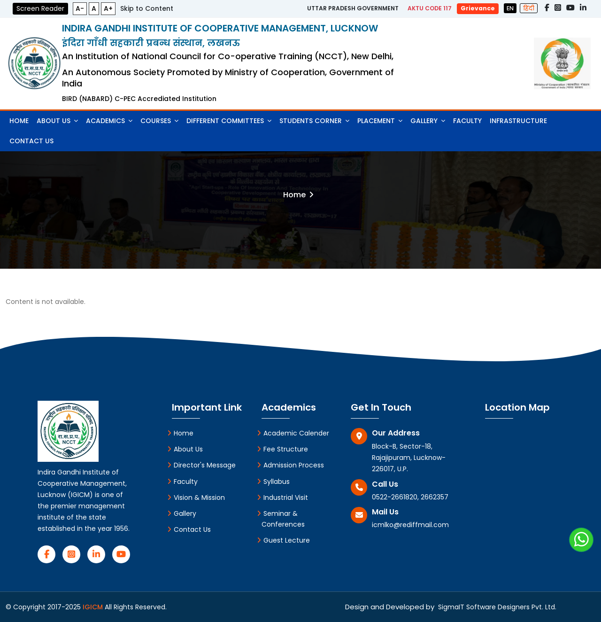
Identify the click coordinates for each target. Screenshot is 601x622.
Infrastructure (518, 120)
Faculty (467, 120)
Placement (379, 120)
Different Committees (228, 120)
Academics (109, 120)
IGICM (94, 607)
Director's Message (201, 465)
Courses (159, 120)
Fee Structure (282, 449)
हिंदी (528, 8)
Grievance (478, 8)
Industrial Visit (282, 497)
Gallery (427, 120)
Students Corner (314, 120)
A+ (108, 8)
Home (19, 120)
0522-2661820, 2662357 (410, 497)
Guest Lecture (283, 540)
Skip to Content (146, 8)
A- (80, 8)
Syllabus (273, 481)
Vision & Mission (196, 497)
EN (510, 8)
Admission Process (290, 465)
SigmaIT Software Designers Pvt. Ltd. (495, 607)
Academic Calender (293, 433)
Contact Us (31, 141)
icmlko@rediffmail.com (410, 524)
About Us (57, 120)
